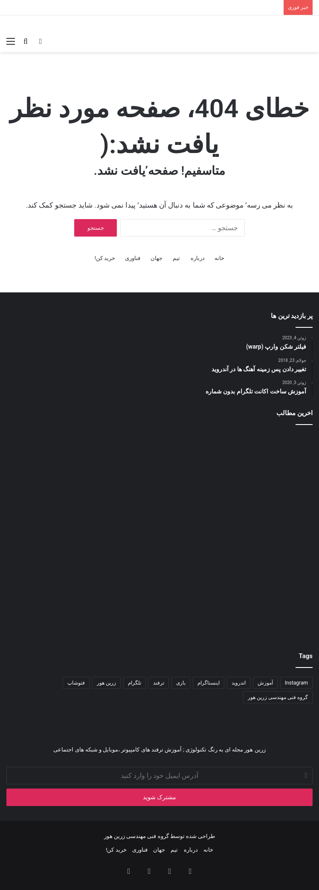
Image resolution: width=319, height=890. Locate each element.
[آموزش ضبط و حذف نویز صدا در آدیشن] (56, 482)
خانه (219, 258)
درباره (198, 258)
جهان (156, 258)
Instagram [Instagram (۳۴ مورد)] (296, 683)
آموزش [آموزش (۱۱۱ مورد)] (265, 683)
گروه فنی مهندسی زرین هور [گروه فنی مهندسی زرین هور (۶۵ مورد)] (278, 697)
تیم (176, 258)
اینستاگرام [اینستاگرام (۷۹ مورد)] (208, 683)
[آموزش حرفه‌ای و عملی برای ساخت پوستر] (263, 586)
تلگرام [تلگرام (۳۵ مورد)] (134, 683)
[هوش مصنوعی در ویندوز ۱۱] (159, 586)
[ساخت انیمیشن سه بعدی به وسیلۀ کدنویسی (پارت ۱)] (263, 482)
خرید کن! (105, 258)
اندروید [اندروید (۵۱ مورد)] (239, 683)
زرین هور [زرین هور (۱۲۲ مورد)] (106, 683)
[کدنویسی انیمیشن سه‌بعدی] (159, 482)
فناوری (132, 258)
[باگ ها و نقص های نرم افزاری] (56, 586)
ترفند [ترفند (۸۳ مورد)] (158, 683)
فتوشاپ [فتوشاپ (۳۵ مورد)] (76, 683)
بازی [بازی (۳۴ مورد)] (181, 683)
